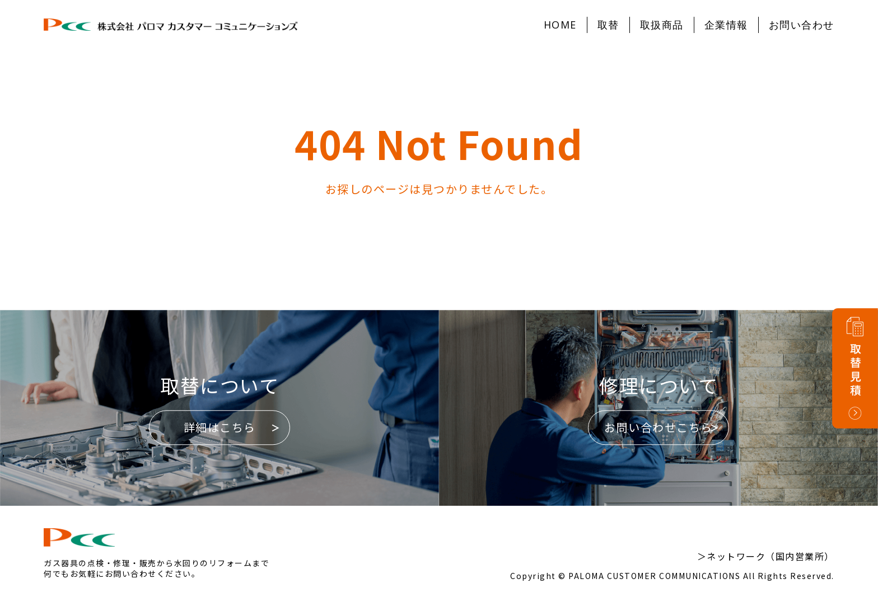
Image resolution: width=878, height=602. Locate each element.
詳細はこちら (220, 428)
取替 (608, 24)
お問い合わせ (801, 24)
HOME (560, 24)
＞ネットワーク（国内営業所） (765, 556)
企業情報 (726, 24)
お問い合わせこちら (658, 428)
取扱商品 (662, 24)
